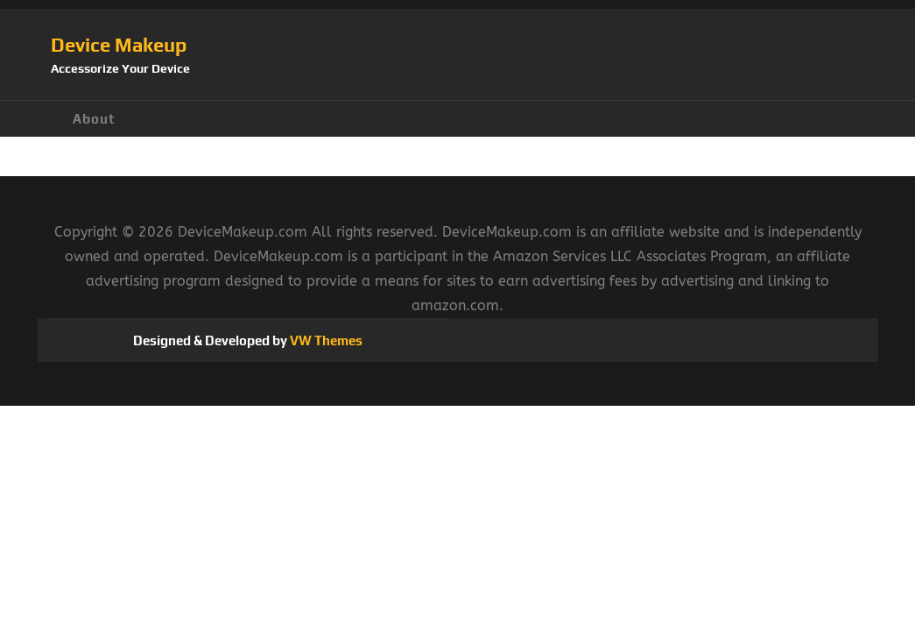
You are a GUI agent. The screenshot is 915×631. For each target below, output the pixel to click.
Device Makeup (119, 44)
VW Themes (324, 340)
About (94, 118)
